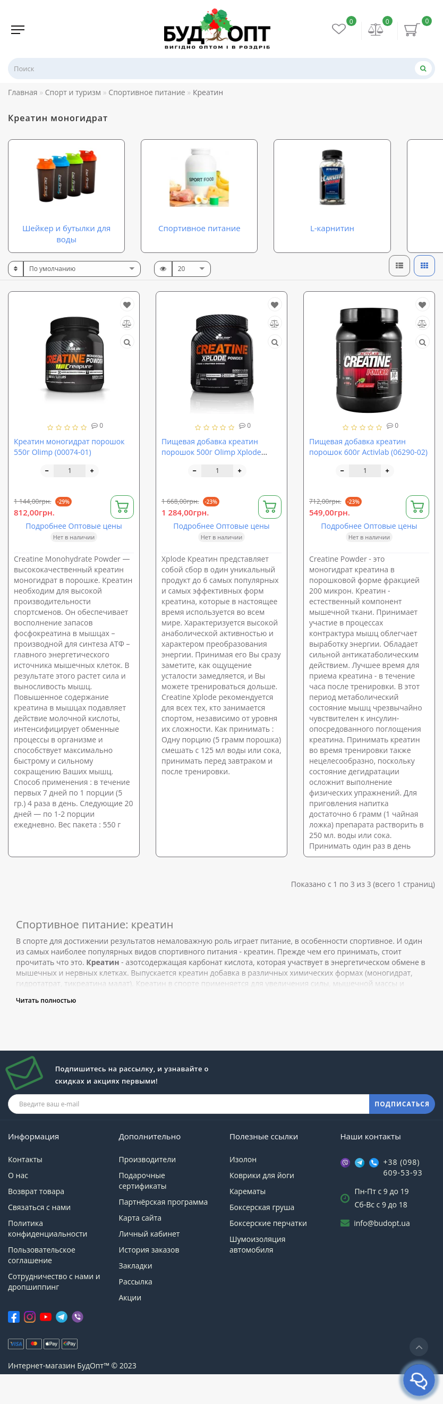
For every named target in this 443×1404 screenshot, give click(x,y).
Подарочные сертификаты (143, 1209)
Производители (147, 1188)
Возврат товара (36, 1220)
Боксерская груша (261, 1236)
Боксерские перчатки (268, 1252)
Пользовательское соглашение (41, 1284)
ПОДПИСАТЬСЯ (402, 1133)
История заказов (149, 1279)
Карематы (247, 1220)
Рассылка (135, 1311)
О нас (18, 1204)
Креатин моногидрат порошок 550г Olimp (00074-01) (69, 476)
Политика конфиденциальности (47, 1257)
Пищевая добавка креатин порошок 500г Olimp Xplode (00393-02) (211, 481)
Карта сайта (140, 1247)
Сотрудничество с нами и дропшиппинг (54, 1310)
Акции (130, 1327)
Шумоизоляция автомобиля (257, 1273)
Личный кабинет (149, 1263)
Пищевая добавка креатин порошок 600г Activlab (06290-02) (368, 476)
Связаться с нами (39, 1236)
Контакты (25, 1188)
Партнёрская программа (163, 1231)
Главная (23, 92)
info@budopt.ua (382, 1252)
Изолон (243, 1188)
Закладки (135, 1295)
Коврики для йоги (261, 1204)
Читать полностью (46, 1029)
